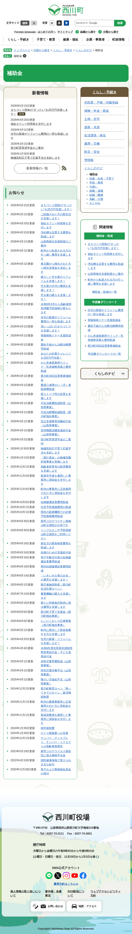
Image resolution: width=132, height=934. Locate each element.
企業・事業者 (95, 39)
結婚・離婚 (96, 194)
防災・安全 (92, 152)
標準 (25, 23)
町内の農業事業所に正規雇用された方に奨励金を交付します (56, 705)
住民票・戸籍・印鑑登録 (101, 102)
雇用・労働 (92, 143)
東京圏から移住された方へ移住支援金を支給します (56, 267)
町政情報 (118, 39)
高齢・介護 (96, 199)
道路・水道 (92, 127)
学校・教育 (96, 182)
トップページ (22, 50)
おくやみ (94, 203)
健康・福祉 (70, 39)
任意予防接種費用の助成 (56, 507)
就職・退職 (96, 190)
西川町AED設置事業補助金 (104, 345)
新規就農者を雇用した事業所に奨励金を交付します (56, 719)
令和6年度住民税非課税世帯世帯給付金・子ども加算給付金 (57, 652)
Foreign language (25, 31)
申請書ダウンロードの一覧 (104, 353)
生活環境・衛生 (95, 135)
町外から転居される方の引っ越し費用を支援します (56, 254)
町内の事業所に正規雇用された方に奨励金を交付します (56, 493)
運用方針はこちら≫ (66, 883)
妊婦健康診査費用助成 (54, 502)
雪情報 (89, 160)
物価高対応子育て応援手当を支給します (35, 157)
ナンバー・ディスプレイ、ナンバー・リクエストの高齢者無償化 (56, 742)
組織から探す (88, 31)
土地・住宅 (92, 119)
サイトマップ (65, 31)
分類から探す (111, 31)
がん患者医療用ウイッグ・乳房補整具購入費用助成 (56, 366)
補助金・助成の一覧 (104, 291)
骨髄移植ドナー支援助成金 (104, 320)
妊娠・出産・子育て (101, 178)
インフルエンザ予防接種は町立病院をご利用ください (56, 534)
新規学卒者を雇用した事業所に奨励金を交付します (56, 479)
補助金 (18, 56)
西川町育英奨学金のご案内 (27, 147)
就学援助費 (47, 728)
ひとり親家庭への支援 (54, 733)
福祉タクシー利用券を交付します (31, 123)
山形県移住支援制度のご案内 (105, 273)
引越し (93, 186)
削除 (24, 56)
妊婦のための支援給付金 (56, 552)
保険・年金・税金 (96, 110)
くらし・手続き (18, 39)
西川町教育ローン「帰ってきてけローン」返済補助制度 (56, 692)
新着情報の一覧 (37, 168)
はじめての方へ (47, 31)
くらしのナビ (83, 50)
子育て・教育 (46, 39)
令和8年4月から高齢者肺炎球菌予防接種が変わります (56, 308)
